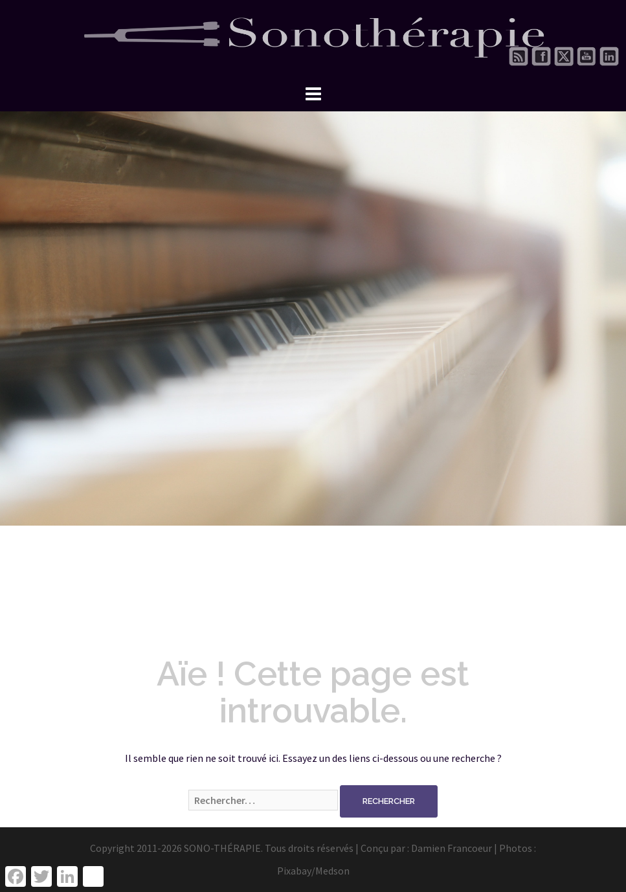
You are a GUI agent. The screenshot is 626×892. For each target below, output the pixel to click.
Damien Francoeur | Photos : (473, 848)
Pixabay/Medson (313, 870)
